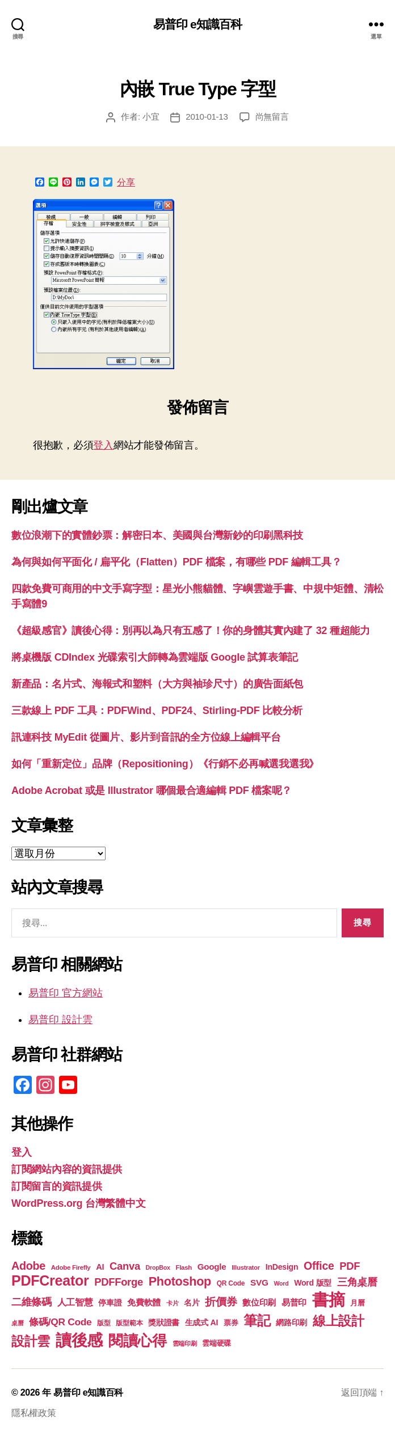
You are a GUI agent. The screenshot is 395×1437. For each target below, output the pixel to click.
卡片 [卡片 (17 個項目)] (172, 1303)
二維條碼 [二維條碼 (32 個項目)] (31, 1302)
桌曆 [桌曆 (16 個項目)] (17, 1323)
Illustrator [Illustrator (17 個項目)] (246, 1267)
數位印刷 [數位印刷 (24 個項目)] (259, 1302)
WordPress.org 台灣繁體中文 (78, 1203)
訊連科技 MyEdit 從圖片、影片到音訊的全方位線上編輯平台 (146, 737)
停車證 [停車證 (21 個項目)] (109, 1303)
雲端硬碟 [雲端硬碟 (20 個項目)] (216, 1343)
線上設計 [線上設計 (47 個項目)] (338, 1320)
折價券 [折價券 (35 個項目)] (221, 1301)
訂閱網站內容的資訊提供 (66, 1169)
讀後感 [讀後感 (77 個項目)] (79, 1340)
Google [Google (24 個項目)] (212, 1266)
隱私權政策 (33, 1413)
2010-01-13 (207, 116)
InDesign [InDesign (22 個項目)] (282, 1266)
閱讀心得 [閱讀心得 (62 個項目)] (137, 1341)
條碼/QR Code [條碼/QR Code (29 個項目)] (60, 1322)
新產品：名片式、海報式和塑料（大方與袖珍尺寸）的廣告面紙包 (157, 684)
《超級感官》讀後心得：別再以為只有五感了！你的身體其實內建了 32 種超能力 (190, 630)
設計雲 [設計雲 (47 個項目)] (30, 1341)
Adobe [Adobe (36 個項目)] (28, 1266)
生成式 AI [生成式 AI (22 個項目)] (201, 1322)
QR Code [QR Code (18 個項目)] (231, 1283)
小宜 (150, 116)
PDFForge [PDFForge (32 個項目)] (118, 1282)
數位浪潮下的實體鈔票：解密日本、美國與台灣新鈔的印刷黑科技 (157, 535)
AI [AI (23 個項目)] (100, 1266)
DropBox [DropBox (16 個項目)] (158, 1267)
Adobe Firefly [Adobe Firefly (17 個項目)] (71, 1267)
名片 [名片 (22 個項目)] (191, 1302)
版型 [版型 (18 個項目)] (103, 1323)
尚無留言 (272, 116)
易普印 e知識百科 (197, 24)
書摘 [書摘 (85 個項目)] (328, 1299)
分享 (126, 182)
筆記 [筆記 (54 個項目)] (256, 1320)
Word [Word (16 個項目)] (281, 1283)
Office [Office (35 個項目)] (319, 1266)
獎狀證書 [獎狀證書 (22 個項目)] (163, 1322)
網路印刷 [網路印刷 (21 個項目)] (291, 1322)
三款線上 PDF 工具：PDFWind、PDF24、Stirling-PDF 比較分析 (156, 710)
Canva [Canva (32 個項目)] (125, 1266)
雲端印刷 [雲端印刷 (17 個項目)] (185, 1343)
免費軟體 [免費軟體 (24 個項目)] (144, 1302)
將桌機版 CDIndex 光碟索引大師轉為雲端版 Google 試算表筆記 (154, 657)
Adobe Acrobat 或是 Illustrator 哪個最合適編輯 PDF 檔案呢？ (151, 790)
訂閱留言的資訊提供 (56, 1186)
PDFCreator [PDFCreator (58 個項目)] (50, 1280)
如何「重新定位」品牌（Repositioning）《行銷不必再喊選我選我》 (165, 764)
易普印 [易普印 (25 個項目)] (293, 1302)
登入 (103, 445)
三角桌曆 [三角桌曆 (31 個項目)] (357, 1282)
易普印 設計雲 (60, 1019)
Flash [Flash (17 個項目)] (183, 1267)
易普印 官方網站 (65, 993)
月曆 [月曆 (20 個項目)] (357, 1303)
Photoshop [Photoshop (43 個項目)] (180, 1281)
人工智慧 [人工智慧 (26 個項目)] (75, 1302)
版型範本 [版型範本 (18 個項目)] (129, 1323)
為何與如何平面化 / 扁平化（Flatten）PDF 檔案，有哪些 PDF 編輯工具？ (176, 562)
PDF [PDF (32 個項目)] (349, 1266)
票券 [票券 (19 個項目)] (231, 1323)
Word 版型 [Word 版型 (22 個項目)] (312, 1282)
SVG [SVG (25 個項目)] (259, 1282)
